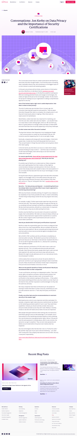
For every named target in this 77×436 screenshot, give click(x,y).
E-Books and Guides (55, 408)
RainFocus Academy (55, 410)
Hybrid (36, 410)
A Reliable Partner (5, 419)
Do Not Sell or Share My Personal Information (66, 433)
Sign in (62, 2)
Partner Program (72, 415)
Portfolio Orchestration (39, 421)
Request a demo (70, 2)
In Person (36, 408)
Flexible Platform (5, 408)
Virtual (36, 413)
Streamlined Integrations (6, 417)
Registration (21, 410)
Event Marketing (22, 408)
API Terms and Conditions (57, 423)
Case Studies (54, 413)
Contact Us (71, 417)
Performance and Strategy (39, 419)
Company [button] (37, 2)
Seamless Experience (5, 410)
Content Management (23, 413)
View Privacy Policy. (54, 433)
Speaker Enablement (22, 419)
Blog (53, 415)
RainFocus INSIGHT (55, 417)
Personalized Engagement (6, 413)
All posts (4, 10)
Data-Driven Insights (5, 415)
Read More (6, 388)
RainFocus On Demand (56, 419)
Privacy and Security (55, 421)
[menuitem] (13, 2)
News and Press (72, 413)
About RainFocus (72, 408)
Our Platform (22, 2)
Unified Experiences (38, 417)
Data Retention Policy (56, 425)
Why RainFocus (13, 2)
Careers (70, 410)
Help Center (54, 427)
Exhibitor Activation (22, 421)
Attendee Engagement (23, 417)
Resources (30, 2)
